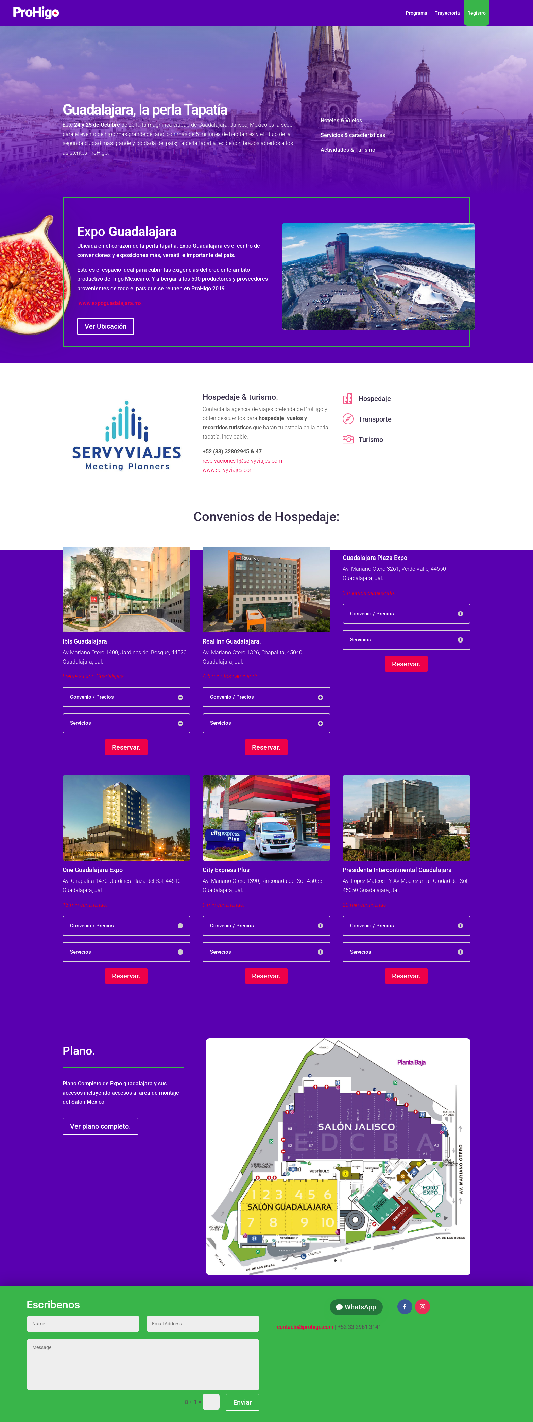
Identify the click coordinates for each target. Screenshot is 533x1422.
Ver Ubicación (105, 326)
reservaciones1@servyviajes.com (242, 461)
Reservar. (126, 747)
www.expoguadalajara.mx (110, 303)
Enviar (242, 1402)
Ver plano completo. (100, 1126)
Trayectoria (447, 13)
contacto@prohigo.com (305, 1327)
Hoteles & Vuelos (341, 120)
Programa (416, 13)
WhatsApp (360, 1307)
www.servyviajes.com (228, 470)
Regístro (476, 13)
